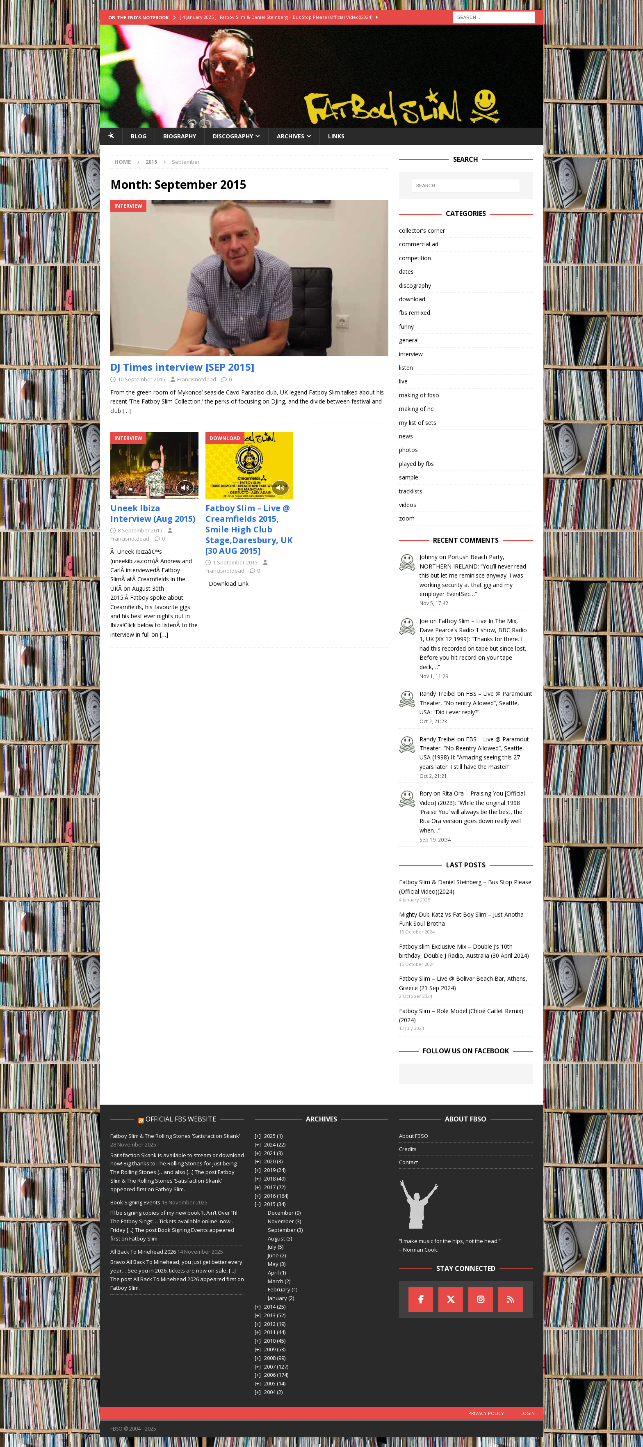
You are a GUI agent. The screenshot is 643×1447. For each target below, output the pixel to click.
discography (415, 285)
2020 (270, 1161)
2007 (270, 1366)
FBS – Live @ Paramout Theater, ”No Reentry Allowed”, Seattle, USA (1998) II (474, 748)
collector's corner (422, 230)
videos (407, 505)
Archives (290, 136)
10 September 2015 (141, 379)
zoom (407, 518)
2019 (270, 1170)
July (272, 1246)
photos (408, 450)
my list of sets (417, 423)
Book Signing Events (135, 1202)
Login (527, 1413)
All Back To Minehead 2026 (143, 1251)
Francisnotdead (196, 379)
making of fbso (419, 395)
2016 (270, 1195)
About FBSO (413, 1136)
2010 (270, 1340)
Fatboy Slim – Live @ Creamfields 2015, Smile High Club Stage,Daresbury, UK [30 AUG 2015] (248, 529)
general (409, 340)
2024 (270, 1144)
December (281, 1212)
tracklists (410, 491)
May (273, 1264)
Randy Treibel (438, 693)
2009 (270, 1349)
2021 (270, 1153)
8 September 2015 (140, 530)
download (412, 299)
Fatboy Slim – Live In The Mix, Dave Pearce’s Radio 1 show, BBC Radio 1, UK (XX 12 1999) (473, 630)
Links (336, 136)
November (281, 1221)
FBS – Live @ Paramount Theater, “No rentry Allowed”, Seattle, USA (476, 703)
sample (408, 477)
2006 (270, 1374)
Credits (408, 1149)
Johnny (429, 557)
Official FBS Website (181, 1119)
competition (415, 258)
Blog (138, 136)
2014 (270, 1306)
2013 (270, 1315)
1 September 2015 (235, 562)
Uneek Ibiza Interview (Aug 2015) (153, 513)
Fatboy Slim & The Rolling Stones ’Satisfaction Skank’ (175, 1136)
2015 (270, 1204)
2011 (270, 1332)
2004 (270, 1392)
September (282, 1230)
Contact (408, 1162)
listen (406, 367)
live (403, 381)
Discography (233, 136)
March (275, 1281)
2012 (270, 1324)
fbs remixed (414, 312)
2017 (270, 1187)
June (273, 1255)
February (279, 1289)
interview (411, 354)
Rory (426, 793)
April (273, 1272)
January (277, 1298)
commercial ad (418, 244)
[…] (127, 411)
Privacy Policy (486, 1413)
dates (406, 271)
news (406, 436)
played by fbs (416, 464)
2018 (270, 1178)
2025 (270, 1136)
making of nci (417, 409)
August (276, 1238)
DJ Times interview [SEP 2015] (182, 367)
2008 (270, 1358)
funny (406, 326)
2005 (270, 1383)
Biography (179, 136)
